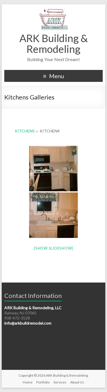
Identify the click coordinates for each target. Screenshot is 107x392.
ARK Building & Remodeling (53, 43)
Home (28, 382)
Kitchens (25, 130)
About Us (77, 382)
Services (59, 382)
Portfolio (43, 382)
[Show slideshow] (53, 248)
